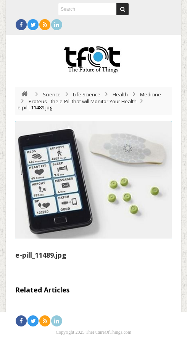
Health (120, 94)
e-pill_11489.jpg (40, 255)
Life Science (86, 94)
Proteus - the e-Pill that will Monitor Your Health (83, 101)
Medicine (150, 94)
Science (52, 94)
